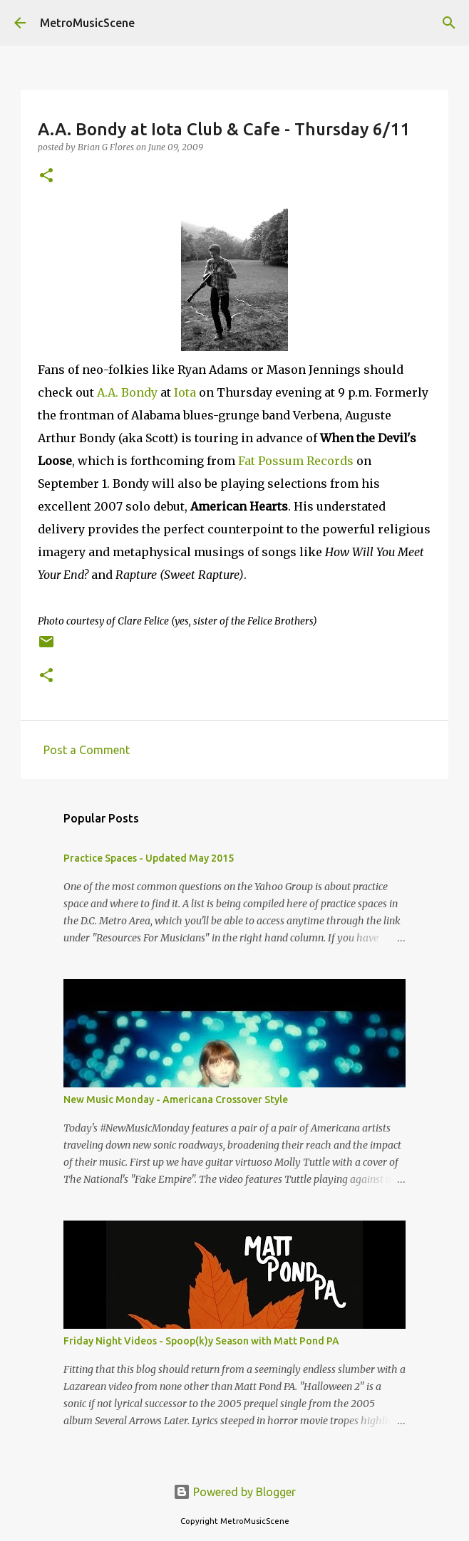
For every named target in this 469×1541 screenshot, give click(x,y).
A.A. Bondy (127, 392)
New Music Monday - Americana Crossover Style (175, 1099)
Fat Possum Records (296, 461)
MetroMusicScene (87, 22)
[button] (46, 176)
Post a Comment (86, 749)
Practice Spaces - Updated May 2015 (148, 858)
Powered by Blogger (234, 1491)
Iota (185, 392)
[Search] (449, 23)
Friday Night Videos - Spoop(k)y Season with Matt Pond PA (201, 1341)
